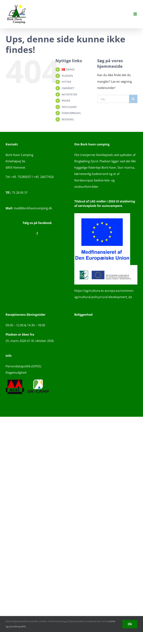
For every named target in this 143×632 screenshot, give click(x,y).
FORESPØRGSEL (71, 113)
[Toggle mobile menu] (135, 14)
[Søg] (133, 99)
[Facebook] (37, 233)
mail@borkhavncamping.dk (29, 208)
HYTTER (66, 82)
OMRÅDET (68, 88)
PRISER (66, 100)
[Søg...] (113, 99)
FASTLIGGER (69, 107)
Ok (130, 624)
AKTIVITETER (69, 94)
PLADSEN (67, 75)
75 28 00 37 (17, 193)
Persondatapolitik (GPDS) (23, 366)
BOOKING (68, 119)
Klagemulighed (16, 373)
